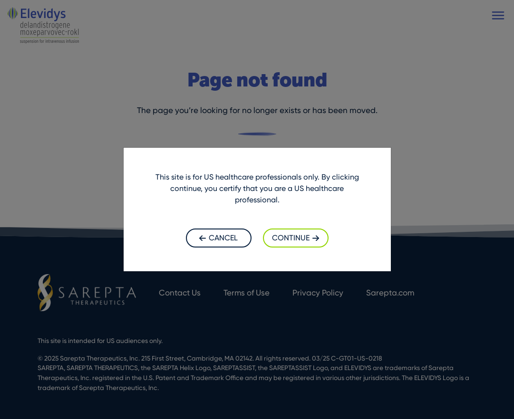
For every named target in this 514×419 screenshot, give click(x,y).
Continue (295, 237)
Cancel (218, 237)
